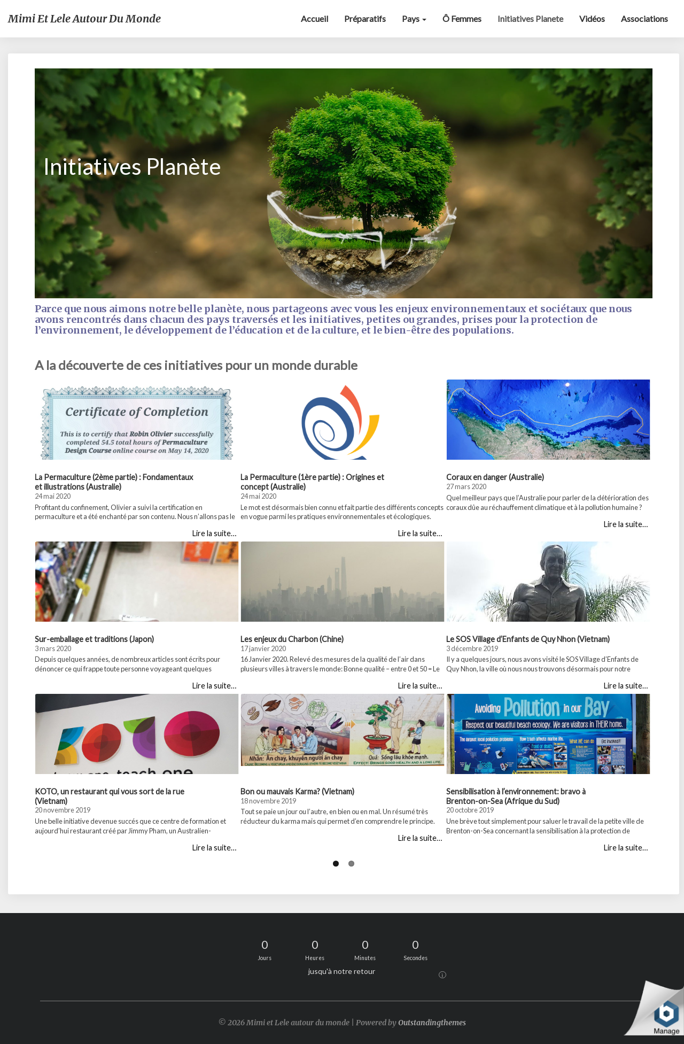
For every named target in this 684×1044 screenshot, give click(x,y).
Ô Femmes (461, 18)
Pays (414, 18)
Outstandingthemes (432, 1022)
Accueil (314, 18)
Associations (644, 18)
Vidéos (592, 18)
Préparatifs (365, 18)
